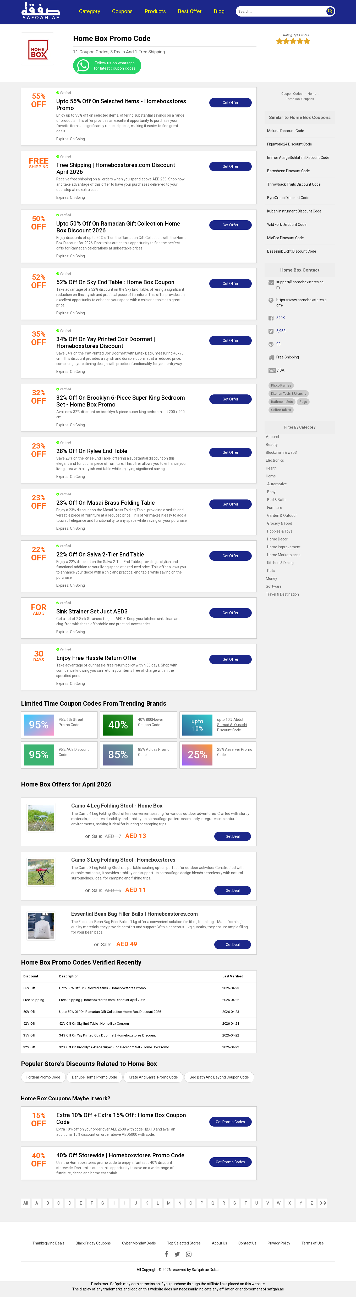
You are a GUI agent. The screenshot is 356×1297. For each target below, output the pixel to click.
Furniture (274, 508)
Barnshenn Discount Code (288, 171)
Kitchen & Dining (280, 563)
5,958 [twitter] (281, 331)
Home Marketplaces (283, 555)
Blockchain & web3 (281, 452)
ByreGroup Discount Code (288, 198)
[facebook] (166, 1254)
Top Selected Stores (184, 1243)
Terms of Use (313, 1243)
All (25, 1203)
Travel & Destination (282, 594)
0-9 (323, 1203)
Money (271, 578)
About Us (219, 1243)
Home (271, 476)
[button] (330, 11)
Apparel (272, 437)
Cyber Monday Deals (139, 1243)
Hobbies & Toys (279, 531)
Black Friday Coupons (93, 1243)
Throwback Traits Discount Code (294, 184)
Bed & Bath (276, 500)
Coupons (122, 11)
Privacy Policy (279, 1243)
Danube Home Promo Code (94, 1077)
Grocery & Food (279, 523)
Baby (271, 492)
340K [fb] (280, 318)
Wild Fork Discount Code (286, 224)
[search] (280, 11)
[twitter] (177, 1254)
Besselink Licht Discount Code (291, 251)
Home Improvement (283, 547)
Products (155, 11)
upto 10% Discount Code (232, 724)
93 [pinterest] (278, 344)
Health (271, 468)
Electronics (275, 460)
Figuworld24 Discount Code (289, 144)
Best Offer (190, 11)
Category (89, 11)
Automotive (277, 484)
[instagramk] (188, 1254)
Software (274, 586)
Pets (271, 571)
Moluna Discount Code (285, 131)
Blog (219, 11)
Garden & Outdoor (282, 515)
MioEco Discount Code (285, 238)
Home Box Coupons (300, 99)
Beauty (272, 444)
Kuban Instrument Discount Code (294, 211)
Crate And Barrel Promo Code (153, 1077)
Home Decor (277, 539)
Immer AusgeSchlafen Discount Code (298, 157)
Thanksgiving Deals (48, 1243)
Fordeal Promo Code (43, 1077)
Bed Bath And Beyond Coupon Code (219, 1077)
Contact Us (247, 1243)
